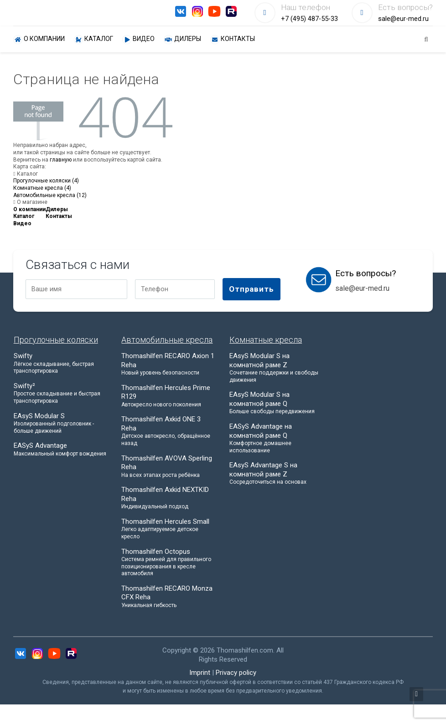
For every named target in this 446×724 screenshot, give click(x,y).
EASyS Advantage (61, 449)
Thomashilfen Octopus (168, 562)
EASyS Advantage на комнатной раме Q (276, 438)
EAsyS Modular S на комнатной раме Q (276, 402)
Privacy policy (236, 672)
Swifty (61, 363)
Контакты (232, 39)
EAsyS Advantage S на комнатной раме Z (276, 473)
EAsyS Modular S (61, 423)
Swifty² (61, 393)
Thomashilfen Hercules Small (168, 529)
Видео (138, 39)
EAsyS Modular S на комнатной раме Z (276, 368)
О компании (39, 39)
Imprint (199, 672)
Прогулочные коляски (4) (46, 180)
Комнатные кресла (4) (42, 188)
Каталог (93, 39)
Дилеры (182, 39)
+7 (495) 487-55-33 (309, 19)
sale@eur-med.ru (403, 19)
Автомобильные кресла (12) (50, 195)
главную (61, 160)
